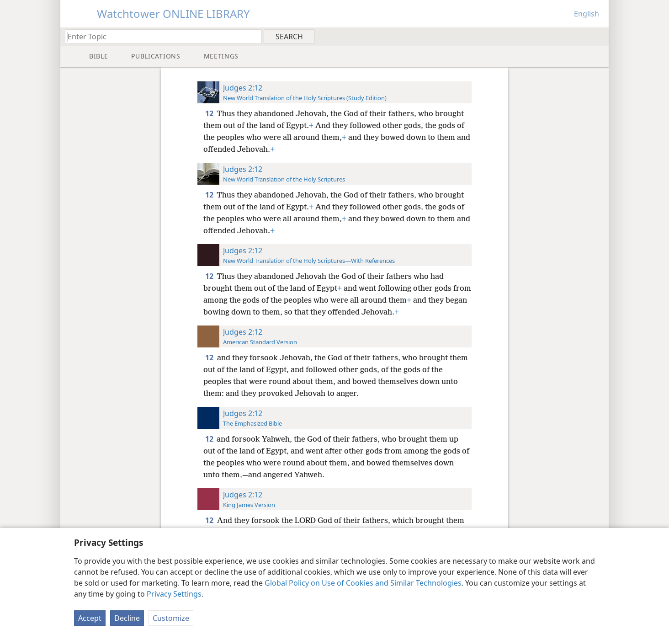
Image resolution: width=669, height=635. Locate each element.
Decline (127, 618)
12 (210, 113)
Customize (171, 618)
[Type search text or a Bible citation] (159, 36)
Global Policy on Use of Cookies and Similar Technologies (363, 583)
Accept (89, 618)
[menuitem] (598, 36)
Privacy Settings (174, 594)
